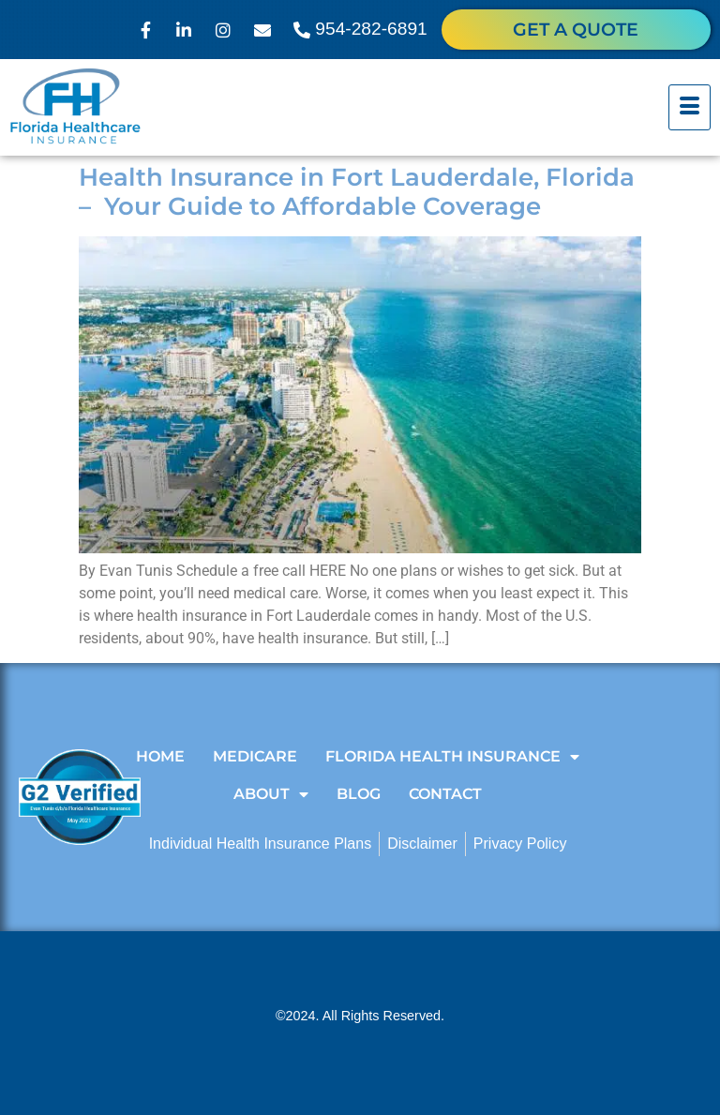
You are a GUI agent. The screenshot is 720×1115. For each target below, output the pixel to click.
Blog (359, 794)
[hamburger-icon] (689, 107)
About (270, 794)
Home (160, 756)
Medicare (255, 756)
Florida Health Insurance (452, 757)
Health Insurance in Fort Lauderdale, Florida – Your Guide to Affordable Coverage (357, 191)
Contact (445, 794)
